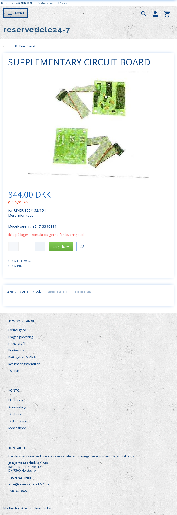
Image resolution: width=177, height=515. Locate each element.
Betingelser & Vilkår (22, 357)
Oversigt (14, 371)
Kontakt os (16, 350)
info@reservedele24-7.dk (51, 3)
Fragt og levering (20, 337)
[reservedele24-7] (37, 29)
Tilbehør (82, 291)
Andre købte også (24, 291)
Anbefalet (57, 291)
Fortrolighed (17, 330)
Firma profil (16, 343)
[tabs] (144, 13)
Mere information (21, 215)
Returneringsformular (24, 364)
